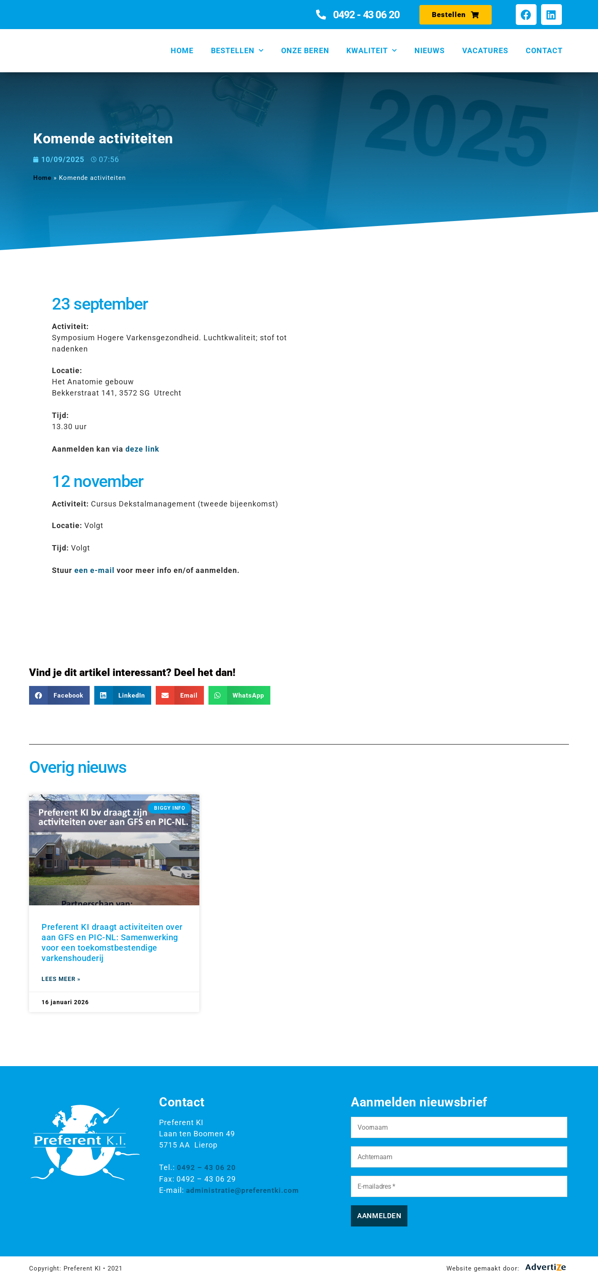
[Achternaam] (459, 1156)
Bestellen (237, 51)
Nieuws (429, 50)
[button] (59, 695)
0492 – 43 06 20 (206, 1167)
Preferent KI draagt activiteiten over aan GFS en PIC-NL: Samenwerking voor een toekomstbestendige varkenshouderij (112, 942)
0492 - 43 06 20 (366, 15)
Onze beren (305, 50)
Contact (544, 50)
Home (182, 50)
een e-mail (94, 570)
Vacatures (485, 50)
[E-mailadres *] (459, 1186)
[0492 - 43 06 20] (321, 15)
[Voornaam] (459, 1127)
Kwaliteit (371, 51)
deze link (142, 449)
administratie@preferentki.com (245, 1189)
